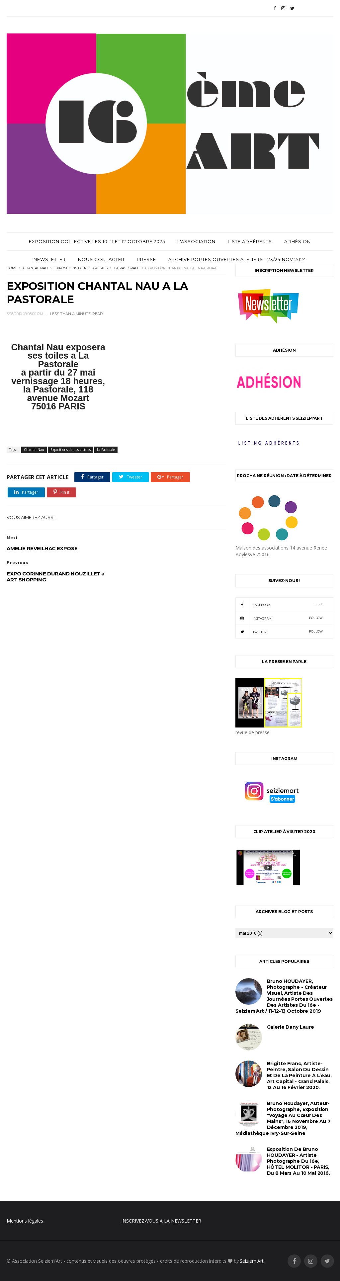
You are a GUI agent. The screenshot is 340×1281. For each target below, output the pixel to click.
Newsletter (50, 259)
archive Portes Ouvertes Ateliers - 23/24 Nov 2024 (237, 259)
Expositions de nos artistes (81, 268)
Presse (146, 259)
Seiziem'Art (252, 1261)
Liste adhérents (250, 241)
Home (12, 268)
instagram (279, 618)
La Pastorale (126, 268)
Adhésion (297, 241)
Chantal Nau (35, 268)
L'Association (196, 241)
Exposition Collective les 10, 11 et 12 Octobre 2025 (97, 241)
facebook (279, 604)
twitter (279, 631)
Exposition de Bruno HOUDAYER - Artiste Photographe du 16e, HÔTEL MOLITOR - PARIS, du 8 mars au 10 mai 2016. (298, 1161)
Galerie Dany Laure (290, 1027)
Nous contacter (101, 259)
